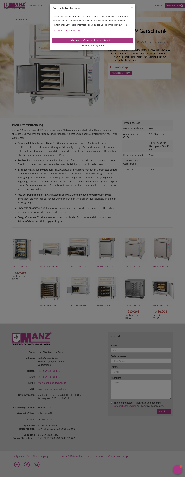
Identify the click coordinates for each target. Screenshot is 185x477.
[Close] (132, 7)
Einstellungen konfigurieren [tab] (92, 45)
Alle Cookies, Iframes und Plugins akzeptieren (92, 40)
